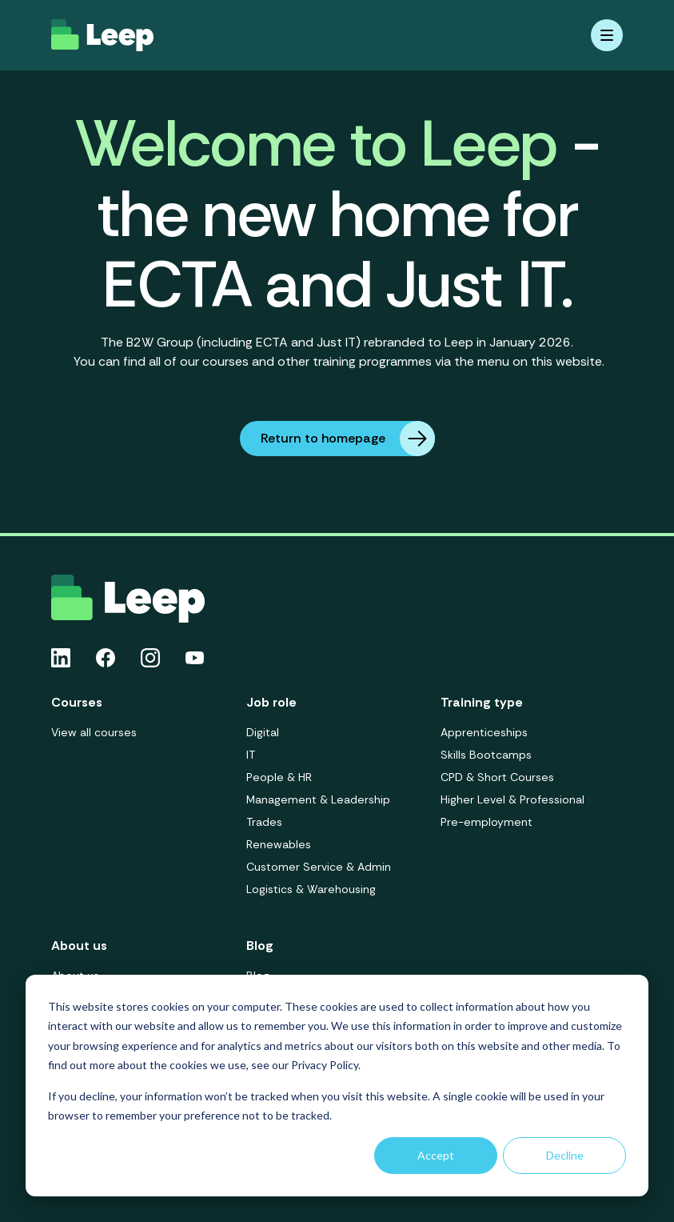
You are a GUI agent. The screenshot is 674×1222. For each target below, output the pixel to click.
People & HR (279, 777)
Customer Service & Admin (318, 866)
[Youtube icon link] (194, 657)
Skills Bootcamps (486, 754)
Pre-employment (486, 822)
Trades (264, 822)
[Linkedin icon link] (60, 657)
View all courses (94, 732)
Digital (262, 732)
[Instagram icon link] (150, 657)
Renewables (278, 844)
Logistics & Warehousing (311, 889)
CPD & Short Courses (497, 777)
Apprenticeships (484, 732)
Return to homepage (348, 438)
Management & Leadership (318, 799)
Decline (565, 1155)
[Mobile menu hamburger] (607, 35)
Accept (435, 1155)
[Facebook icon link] (105, 657)
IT (250, 754)
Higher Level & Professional (512, 799)
